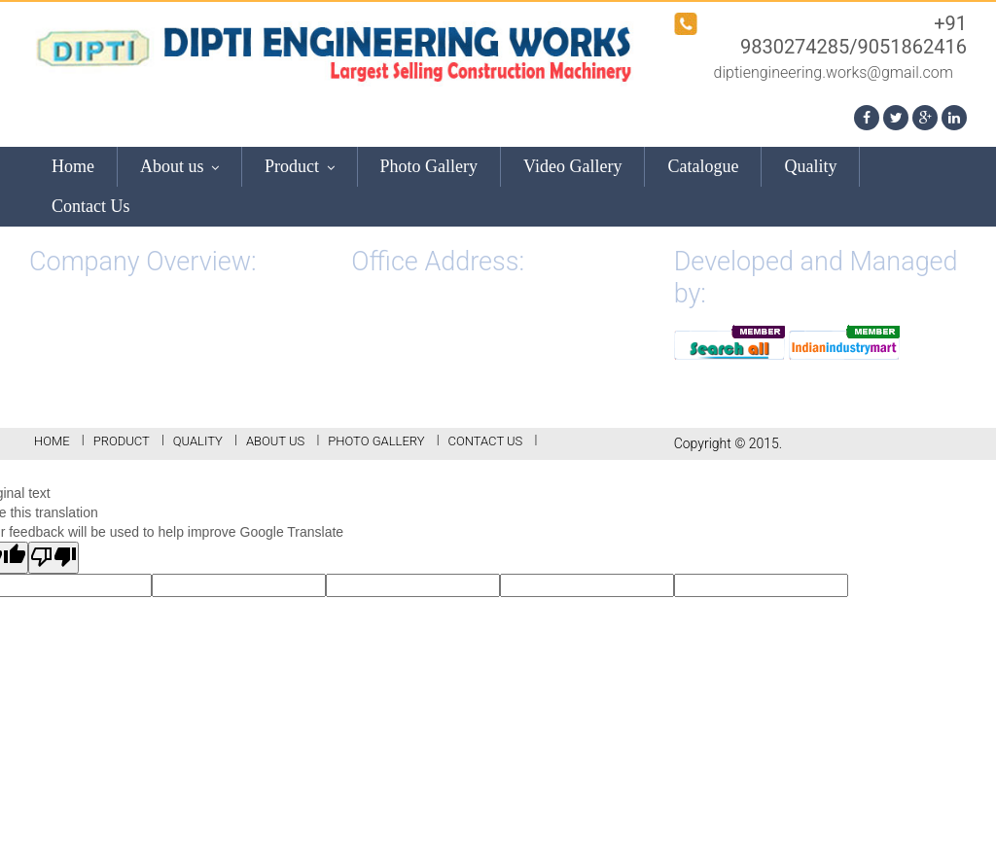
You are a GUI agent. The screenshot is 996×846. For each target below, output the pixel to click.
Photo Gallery (429, 166)
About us (179, 166)
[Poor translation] (53, 558)
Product (300, 166)
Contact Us (91, 206)
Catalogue (702, 166)
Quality (810, 166)
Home (73, 166)
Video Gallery (572, 166)
